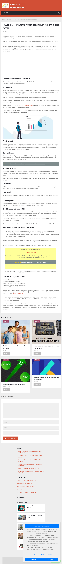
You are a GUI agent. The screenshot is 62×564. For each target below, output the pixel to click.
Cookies (50, 554)
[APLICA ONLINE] (30, 252)
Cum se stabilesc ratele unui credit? (14, 384)
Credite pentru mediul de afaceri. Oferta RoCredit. (15, 347)
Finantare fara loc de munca (24, 483)
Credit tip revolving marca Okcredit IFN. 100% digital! (46, 378)
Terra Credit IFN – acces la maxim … (34, 516)
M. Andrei (5, 31)
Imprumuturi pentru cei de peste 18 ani (28, 468)
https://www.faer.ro (18, 293)
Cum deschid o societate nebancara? (27, 492)
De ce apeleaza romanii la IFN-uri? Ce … (34, 507)
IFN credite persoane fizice (25, 105)
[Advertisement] (32, 65)
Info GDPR (8, 561)
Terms (33, 554)
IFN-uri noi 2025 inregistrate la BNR (26, 480)
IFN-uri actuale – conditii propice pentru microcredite (46, 347)
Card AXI (19, 489)
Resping (33, 559)
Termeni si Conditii (20, 561)
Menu (5, 12)
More (6, 353)
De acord (50, 559)
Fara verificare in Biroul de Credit (26, 486)
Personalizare (41, 554)
